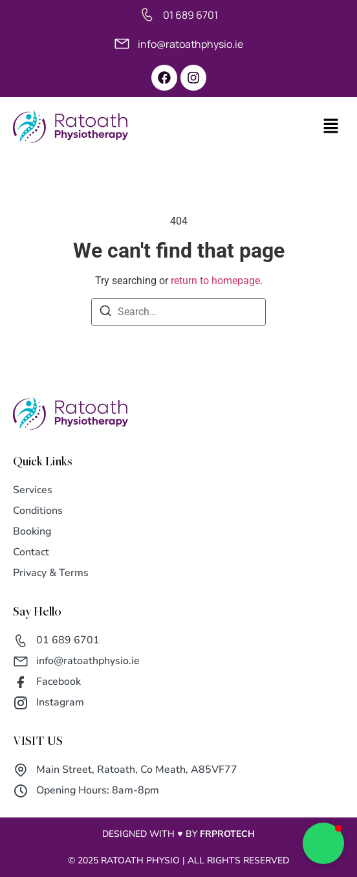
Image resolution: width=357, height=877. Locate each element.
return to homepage (215, 280)
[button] (316, 127)
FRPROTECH (227, 834)
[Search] (105, 313)
